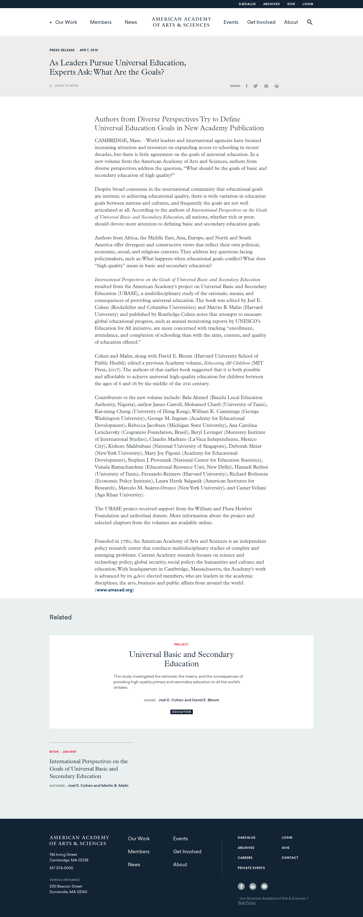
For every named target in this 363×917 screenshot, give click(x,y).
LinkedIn (252, 886)
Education (181, 712)
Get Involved (261, 22)
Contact (290, 858)
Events (231, 22)
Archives (271, 4)
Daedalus (247, 838)
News (131, 22)
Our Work (66, 22)
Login (308, 4)
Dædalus (247, 4)
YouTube (264, 886)
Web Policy (247, 903)
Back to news (67, 86)
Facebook (241, 886)
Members (101, 22)
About (291, 22)
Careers (245, 858)
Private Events (251, 868)
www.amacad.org (114, 590)
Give (291, 4)
